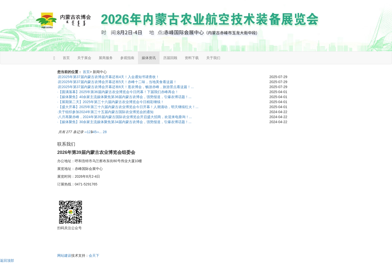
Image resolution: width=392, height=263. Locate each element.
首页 (66, 58)
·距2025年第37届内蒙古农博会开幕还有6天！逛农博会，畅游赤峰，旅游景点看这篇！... (125, 87)
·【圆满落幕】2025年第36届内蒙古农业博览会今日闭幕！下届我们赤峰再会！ (117, 92)
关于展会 (84, 58)
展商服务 (106, 58)
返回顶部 (7, 260)
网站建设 (64, 255)
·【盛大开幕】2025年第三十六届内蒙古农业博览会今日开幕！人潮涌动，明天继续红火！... (127, 107)
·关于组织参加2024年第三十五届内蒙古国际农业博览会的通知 (105, 112)
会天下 (94, 255)
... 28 (103, 132)
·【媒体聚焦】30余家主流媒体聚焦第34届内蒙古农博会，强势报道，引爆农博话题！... (124, 122)
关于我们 (213, 58)
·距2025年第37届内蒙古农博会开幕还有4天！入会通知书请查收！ (108, 77)
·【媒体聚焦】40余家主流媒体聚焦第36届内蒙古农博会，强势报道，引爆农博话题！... (124, 97)
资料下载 (192, 58)
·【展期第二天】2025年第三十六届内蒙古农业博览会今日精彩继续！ (110, 102)
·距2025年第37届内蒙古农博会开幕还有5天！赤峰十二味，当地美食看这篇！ (117, 82)
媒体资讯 (149, 58)
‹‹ (85, 132)
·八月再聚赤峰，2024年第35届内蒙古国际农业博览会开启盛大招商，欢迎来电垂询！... (124, 117)
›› (97, 132)
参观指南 (127, 58)
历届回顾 (170, 58)
